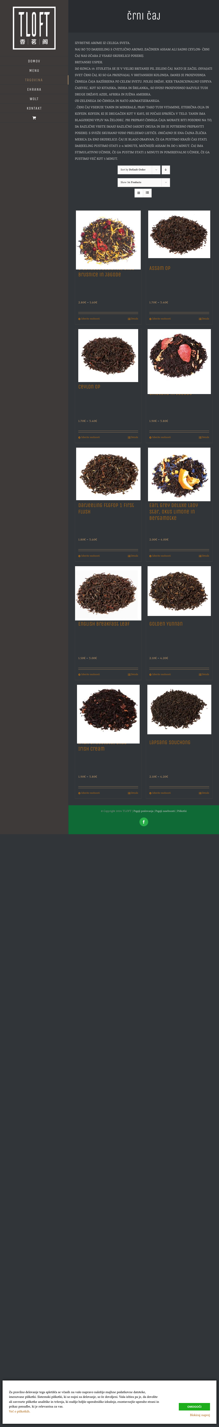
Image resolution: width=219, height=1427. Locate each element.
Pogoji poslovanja (143, 811)
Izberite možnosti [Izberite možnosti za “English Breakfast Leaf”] (90, 675)
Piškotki (182, 811)
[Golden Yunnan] (179, 591)
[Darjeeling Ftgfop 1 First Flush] (108, 473)
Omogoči (194, 1406)
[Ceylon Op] (108, 354)
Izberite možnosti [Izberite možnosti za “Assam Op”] (161, 319)
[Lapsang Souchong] (179, 710)
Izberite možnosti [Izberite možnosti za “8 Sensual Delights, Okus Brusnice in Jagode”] (90, 319)
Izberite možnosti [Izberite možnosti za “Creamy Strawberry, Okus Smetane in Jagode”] (161, 438)
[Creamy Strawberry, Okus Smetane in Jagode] (179, 354)
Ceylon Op (89, 387)
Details (134, 319)
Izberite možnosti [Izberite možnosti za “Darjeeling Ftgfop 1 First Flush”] (90, 556)
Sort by (133, 169)
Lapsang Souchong (170, 742)
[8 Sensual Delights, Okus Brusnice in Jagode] (108, 236)
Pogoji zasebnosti (165, 811)
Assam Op (159, 268)
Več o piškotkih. (19, 1412)
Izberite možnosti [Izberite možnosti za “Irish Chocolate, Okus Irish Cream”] (90, 793)
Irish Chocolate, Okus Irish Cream (102, 745)
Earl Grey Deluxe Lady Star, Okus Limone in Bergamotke (173, 511)
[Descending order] (166, 170)
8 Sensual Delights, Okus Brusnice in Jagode (106, 271)
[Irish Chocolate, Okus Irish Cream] (108, 710)
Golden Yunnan (166, 624)
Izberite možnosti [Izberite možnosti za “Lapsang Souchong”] (161, 793)
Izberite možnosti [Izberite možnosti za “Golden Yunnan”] (161, 675)
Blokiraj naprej (200, 1415)
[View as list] (147, 193)
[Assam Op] (179, 236)
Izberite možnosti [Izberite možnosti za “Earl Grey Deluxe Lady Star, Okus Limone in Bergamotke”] (161, 556)
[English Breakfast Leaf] (108, 591)
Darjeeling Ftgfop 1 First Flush (106, 508)
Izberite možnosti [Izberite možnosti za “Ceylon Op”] (90, 438)
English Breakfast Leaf (104, 624)
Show (131, 182)
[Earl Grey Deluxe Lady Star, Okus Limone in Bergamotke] (179, 473)
